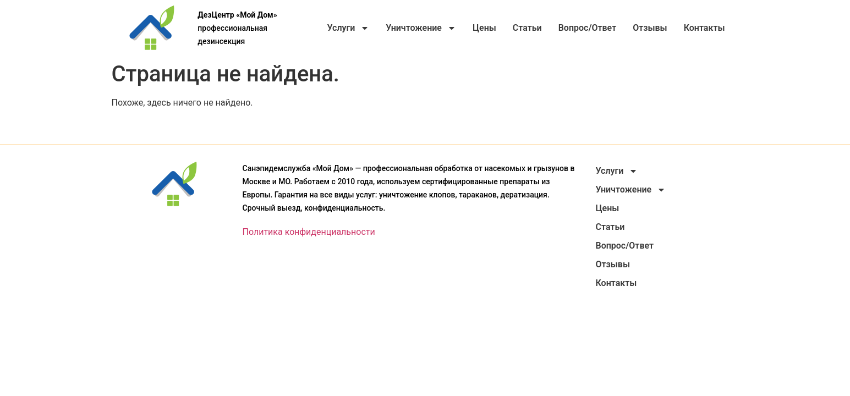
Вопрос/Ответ (587, 28)
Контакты (704, 28)
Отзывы (650, 28)
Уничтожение (421, 28)
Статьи (527, 28)
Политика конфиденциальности (309, 232)
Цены (484, 28)
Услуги (348, 28)
